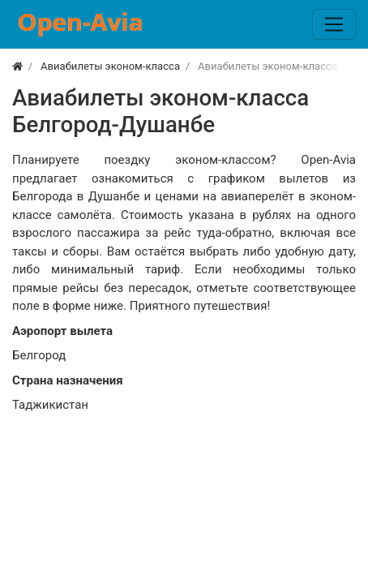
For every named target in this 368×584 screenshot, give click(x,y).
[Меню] (334, 24)
